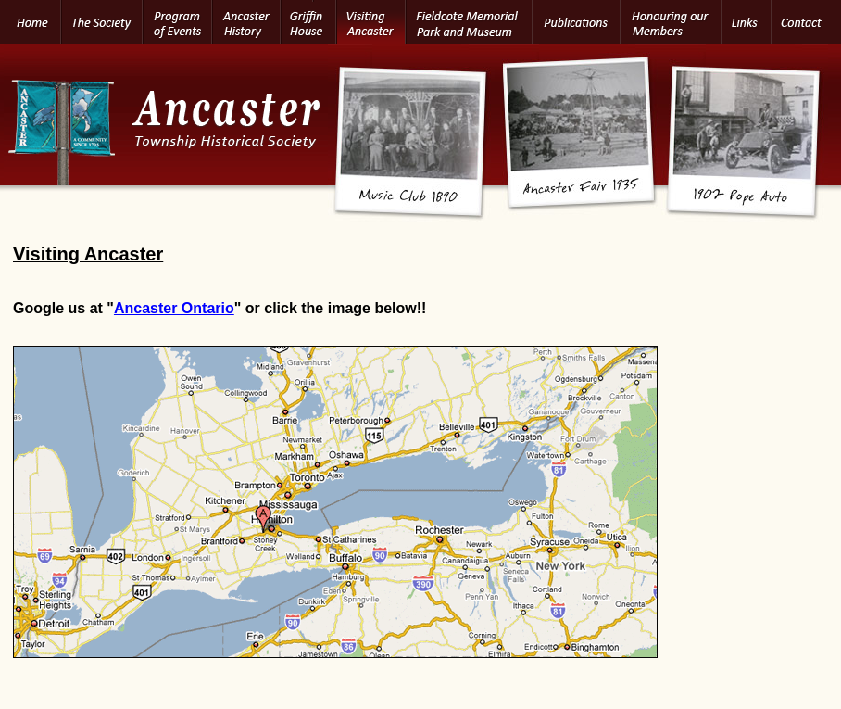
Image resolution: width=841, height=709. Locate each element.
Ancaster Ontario (174, 308)
